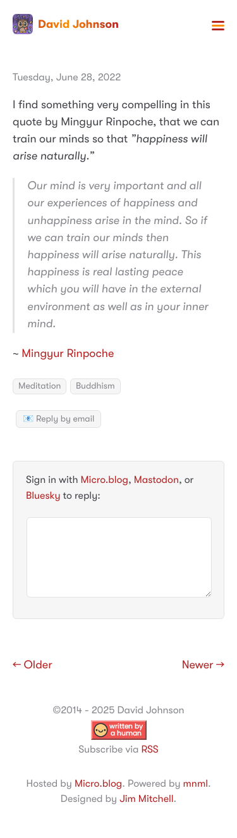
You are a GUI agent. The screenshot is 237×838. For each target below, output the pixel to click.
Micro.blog (104, 479)
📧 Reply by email (58, 419)
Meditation (39, 386)
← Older (32, 665)
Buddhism (95, 386)
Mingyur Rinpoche (67, 353)
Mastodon (156, 479)
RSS (149, 749)
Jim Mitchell (146, 798)
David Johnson (66, 24)
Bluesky (43, 495)
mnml (195, 783)
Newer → (203, 665)
